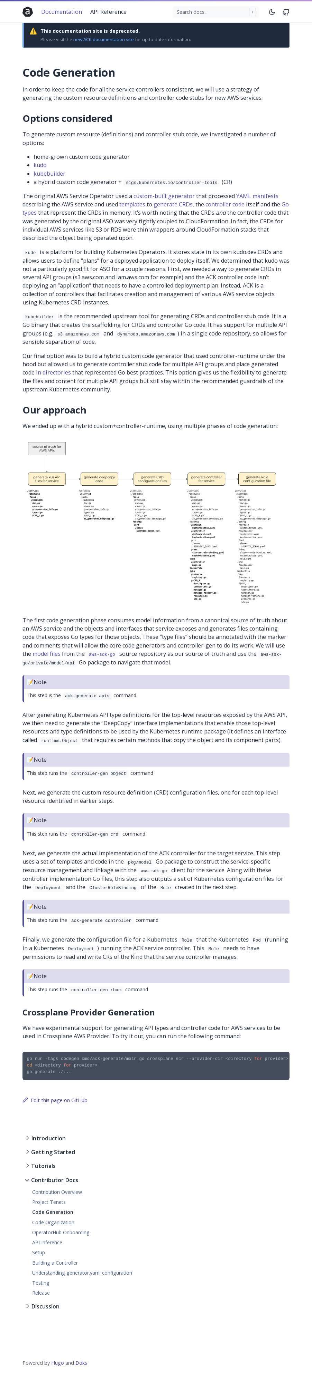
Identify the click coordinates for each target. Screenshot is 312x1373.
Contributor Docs (54, 1180)
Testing (40, 1282)
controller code (225, 204)
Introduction (48, 1138)
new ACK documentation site (103, 39)
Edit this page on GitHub (55, 1100)
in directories (53, 372)
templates (132, 204)
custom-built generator (164, 196)
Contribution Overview (57, 1192)
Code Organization (53, 1222)
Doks (81, 1363)
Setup (38, 1252)
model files (47, 654)
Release (41, 1292)
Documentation (61, 12)
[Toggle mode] (272, 12)
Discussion (45, 1306)
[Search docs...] (216, 12)
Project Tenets (49, 1202)
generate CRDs (173, 204)
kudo (40, 165)
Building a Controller (55, 1262)
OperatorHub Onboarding (61, 1232)
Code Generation (52, 1212)
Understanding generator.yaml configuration (82, 1272)
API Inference (47, 1242)
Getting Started (53, 1152)
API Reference (108, 12)
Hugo (57, 1363)
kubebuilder (49, 173)
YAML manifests (257, 196)
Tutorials (43, 1166)
